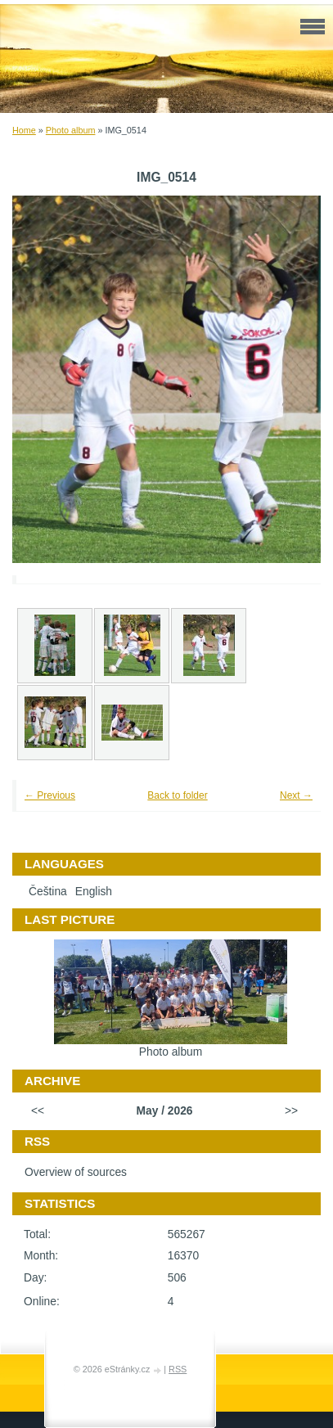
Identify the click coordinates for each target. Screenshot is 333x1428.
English (93, 891)
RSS (178, 1369)
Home (24, 130)
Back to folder (177, 795)
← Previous (50, 795)
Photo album (71, 130)
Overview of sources (76, 1172)
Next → (296, 795)
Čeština (48, 891)
